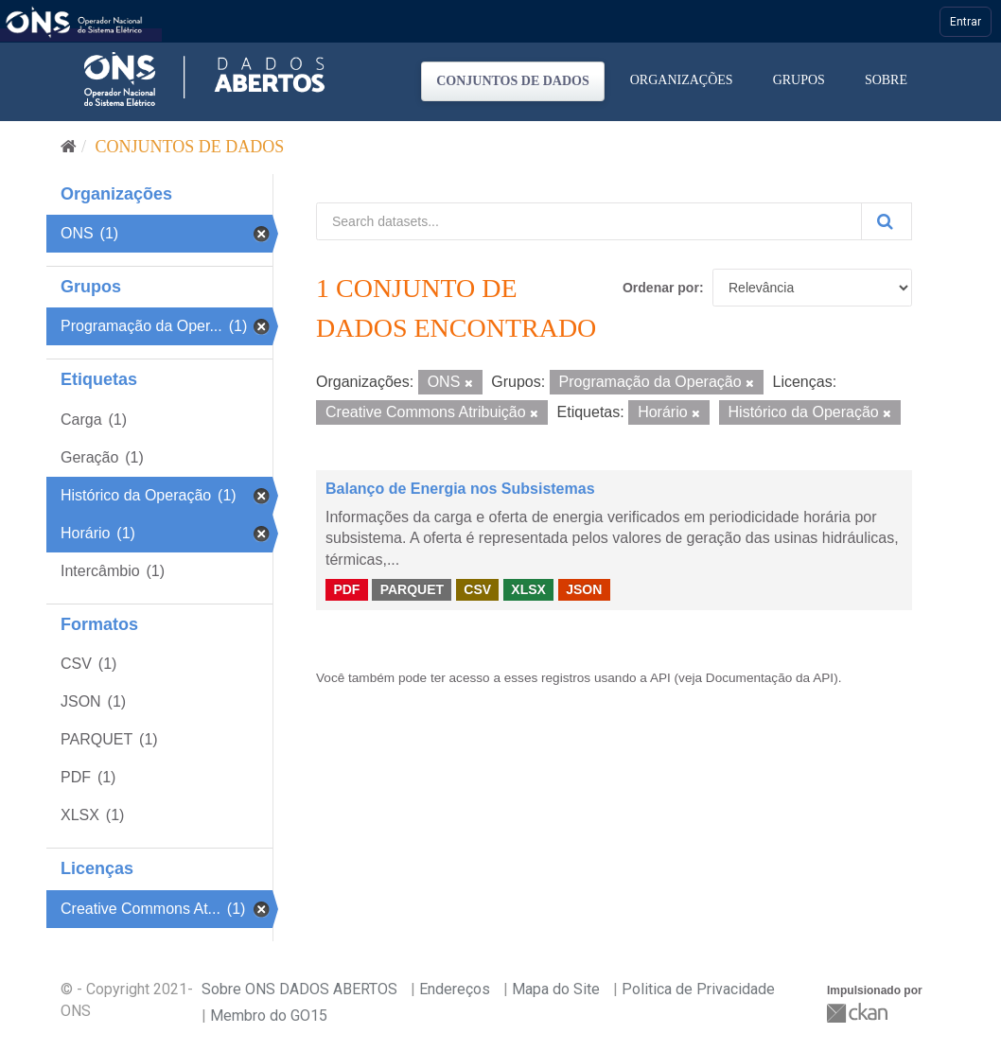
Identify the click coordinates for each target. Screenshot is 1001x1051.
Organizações (681, 80)
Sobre (886, 80)
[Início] (69, 146)
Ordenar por (661, 287)
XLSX (528, 589)
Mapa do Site (556, 989)
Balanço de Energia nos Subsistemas (460, 489)
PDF (346, 589)
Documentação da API (770, 678)
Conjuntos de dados (512, 81)
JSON (584, 589)
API (660, 678)
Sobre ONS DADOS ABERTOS (299, 989)
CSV (477, 589)
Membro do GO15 (268, 1016)
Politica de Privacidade (698, 989)
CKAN (859, 1013)
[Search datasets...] (589, 221)
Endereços (454, 989)
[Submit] (886, 221)
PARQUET (412, 589)
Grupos (799, 80)
